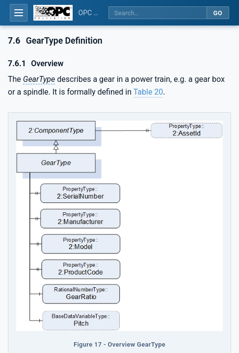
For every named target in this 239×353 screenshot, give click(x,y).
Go (217, 13)
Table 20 (148, 92)
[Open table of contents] (18, 13)
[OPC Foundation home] (53, 13)
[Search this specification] (157, 13)
